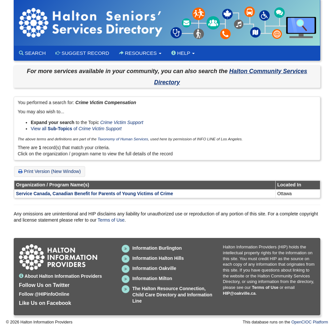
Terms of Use (111, 220)
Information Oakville (154, 268)
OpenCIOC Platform (309, 322)
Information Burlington (157, 248)
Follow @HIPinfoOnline (44, 294)
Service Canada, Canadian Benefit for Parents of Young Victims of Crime (94, 193)
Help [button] (183, 53)
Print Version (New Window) (49, 171)
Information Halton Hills (158, 258)
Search (32, 53)
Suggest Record (82, 53)
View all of (76, 128)
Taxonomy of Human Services (123, 139)
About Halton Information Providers (60, 276)
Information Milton (152, 278)
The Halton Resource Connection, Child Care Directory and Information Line (172, 295)
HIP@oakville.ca (239, 293)
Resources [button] (140, 53)
